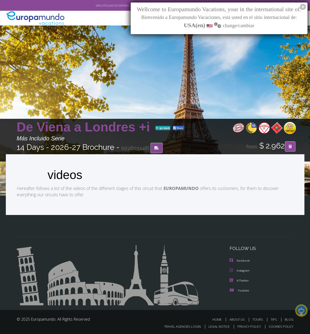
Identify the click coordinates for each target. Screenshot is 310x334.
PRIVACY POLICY (247, 326)
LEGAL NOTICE (215, 326)
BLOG (289, 319)
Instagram (240, 270)
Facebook (240, 261)
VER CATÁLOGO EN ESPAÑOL (101, 5)
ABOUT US (238, 319)
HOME (219, 319)
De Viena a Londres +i (85, 127)
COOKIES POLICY (280, 326)
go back (163, 128)
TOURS (258, 319)
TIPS (274, 319)
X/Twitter (239, 280)
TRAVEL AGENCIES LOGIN (177, 326)
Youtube (239, 290)
